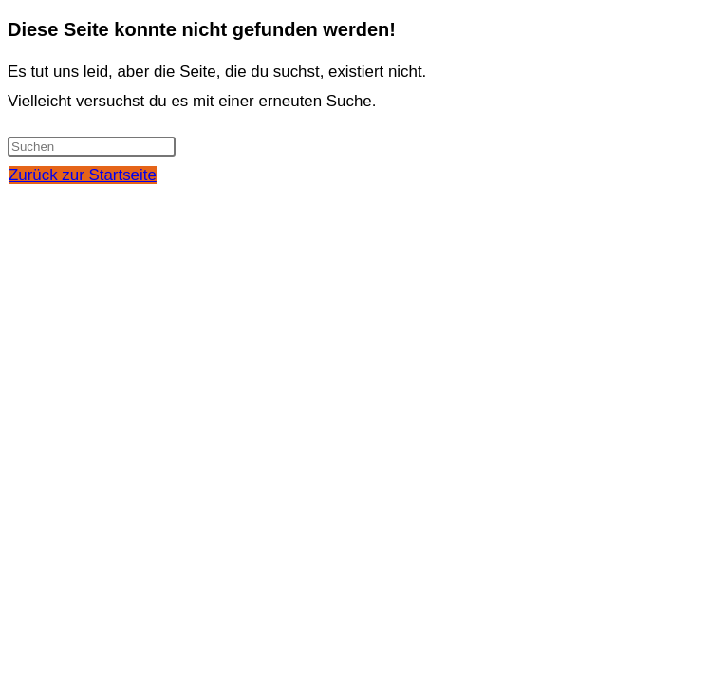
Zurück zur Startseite (83, 175)
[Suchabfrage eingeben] (92, 147)
